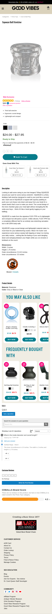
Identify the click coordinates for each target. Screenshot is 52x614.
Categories (5, 17)
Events (6, 576)
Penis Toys (15, 17)
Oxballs (15, 272)
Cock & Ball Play (26, 17)
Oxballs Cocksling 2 (29, 327)
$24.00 (29, 334)
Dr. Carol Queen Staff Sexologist (15, 581)
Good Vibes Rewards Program (15, 604)
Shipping (7, 553)
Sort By (31, 431)
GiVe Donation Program (12, 601)
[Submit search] (46, 424)
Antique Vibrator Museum (13, 599)
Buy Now (11, 340)
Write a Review (26, 101)
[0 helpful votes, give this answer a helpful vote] (6, 454)
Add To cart (20, 157)
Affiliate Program (10, 597)
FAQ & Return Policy (11, 560)
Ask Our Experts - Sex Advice (14, 579)
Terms (6, 557)
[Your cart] (48, 8)
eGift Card (7, 543)
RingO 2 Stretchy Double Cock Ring (11, 327)
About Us (7, 546)
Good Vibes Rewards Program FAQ (16, 606)
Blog (5, 574)
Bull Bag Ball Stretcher (11, 385)
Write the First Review (26, 483)
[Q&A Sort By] (42, 431)
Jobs (5, 608)
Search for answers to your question (16, 421)
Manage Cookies (10, 562)
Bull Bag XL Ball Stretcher (29, 386)
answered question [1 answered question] (15, 103)
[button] (5, 128)
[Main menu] (3, 8)
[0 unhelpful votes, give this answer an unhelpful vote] (6, 459)
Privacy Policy (9, 555)
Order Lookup (9, 550)
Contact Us (8, 548)
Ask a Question (7, 105)
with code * (25, 2)
